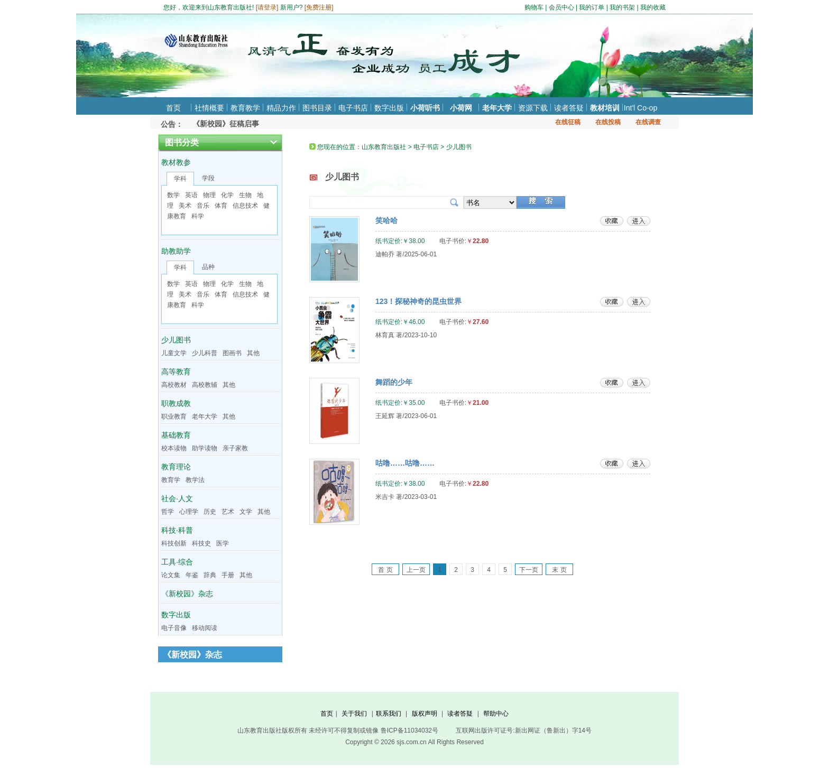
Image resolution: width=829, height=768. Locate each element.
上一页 (416, 569)
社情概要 (209, 108)
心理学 (188, 511)
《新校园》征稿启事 (225, 123)
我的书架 (622, 7)
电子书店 (353, 108)
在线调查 (648, 122)
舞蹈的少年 (393, 382)
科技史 (201, 543)
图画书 (232, 353)
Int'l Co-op (640, 108)
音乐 (203, 205)
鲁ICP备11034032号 (409, 730)
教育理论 (176, 466)
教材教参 (176, 162)
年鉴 (192, 575)
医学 (222, 543)
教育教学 (245, 108)
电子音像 (174, 628)
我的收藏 (653, 7)
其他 (253, 353)
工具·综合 (177, 562)
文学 (246, 511)
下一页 (528, 569)
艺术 (228, 511)
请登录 (267, 7)
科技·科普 (177, 530)
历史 (210, 511)
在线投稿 (608, 122)
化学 (227, 195)
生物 (245, 195)
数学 (173, 195)
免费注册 (318, 7)
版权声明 (424, 713)
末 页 (559, 569)
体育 (221, 205)
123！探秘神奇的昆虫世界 (418, 301)
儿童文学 (174, 353)
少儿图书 (176, 340)
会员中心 (561, 7)
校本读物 (174, 448)
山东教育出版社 (384, 147)
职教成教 (176, 403)
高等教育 (176, 371)
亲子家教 (235, 448)
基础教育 (176, 435)
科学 (197, 216)
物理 (209, 195)
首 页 (385, 569)
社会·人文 (177, 498)
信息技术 (245, 205)
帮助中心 (496, 713)
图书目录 (317, 108)
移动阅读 (204, 628)
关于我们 (354, 713)
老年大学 (497, 108)
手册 (228, 575)
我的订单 (591, 7)
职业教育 (174, 416)
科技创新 (174, 543)
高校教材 (174, 384)
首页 (173, 108)
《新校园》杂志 (187, 593)
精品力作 (281, 108)
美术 (185, 205)
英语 (191, 195)
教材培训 (605, 108)
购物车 (534, 7)
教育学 (170, 480)
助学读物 (204, 448)
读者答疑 (569, 108)
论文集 (170, 575)
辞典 (210, 575)
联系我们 (388, 713)
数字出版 (389, 108)
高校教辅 (204, 384)
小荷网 (461, 108)
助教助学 (176, 251)
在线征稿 (568, 122)
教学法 (195, 480)
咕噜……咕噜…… (405, 463)
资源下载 (533, 108)
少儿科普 (204, 353)
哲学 (167, 511)
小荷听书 (425, 108)
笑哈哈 (386, 220)
